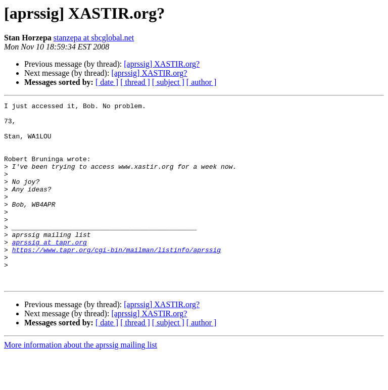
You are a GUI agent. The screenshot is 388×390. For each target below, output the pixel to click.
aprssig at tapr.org (49, 270)
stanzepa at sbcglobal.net (94, 37)
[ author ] (201, 82)
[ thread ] (135, 82)
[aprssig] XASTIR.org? (162, 64)
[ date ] (106, 82)
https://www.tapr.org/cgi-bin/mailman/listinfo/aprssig (116, 279)
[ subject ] (168, 82)
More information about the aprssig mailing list (80, 381)
